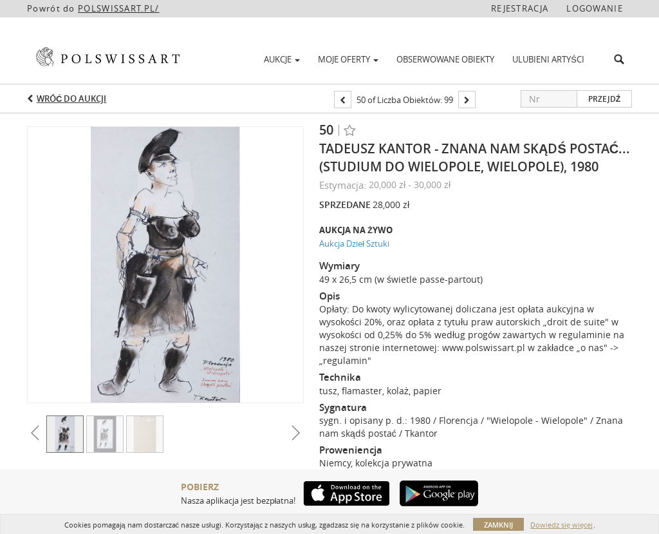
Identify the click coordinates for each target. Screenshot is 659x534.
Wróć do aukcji (71, 98)
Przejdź (604, 98)
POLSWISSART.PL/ (119, 8)
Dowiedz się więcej (561, 524)
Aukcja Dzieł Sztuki (354, 243)
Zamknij (498, 524)
